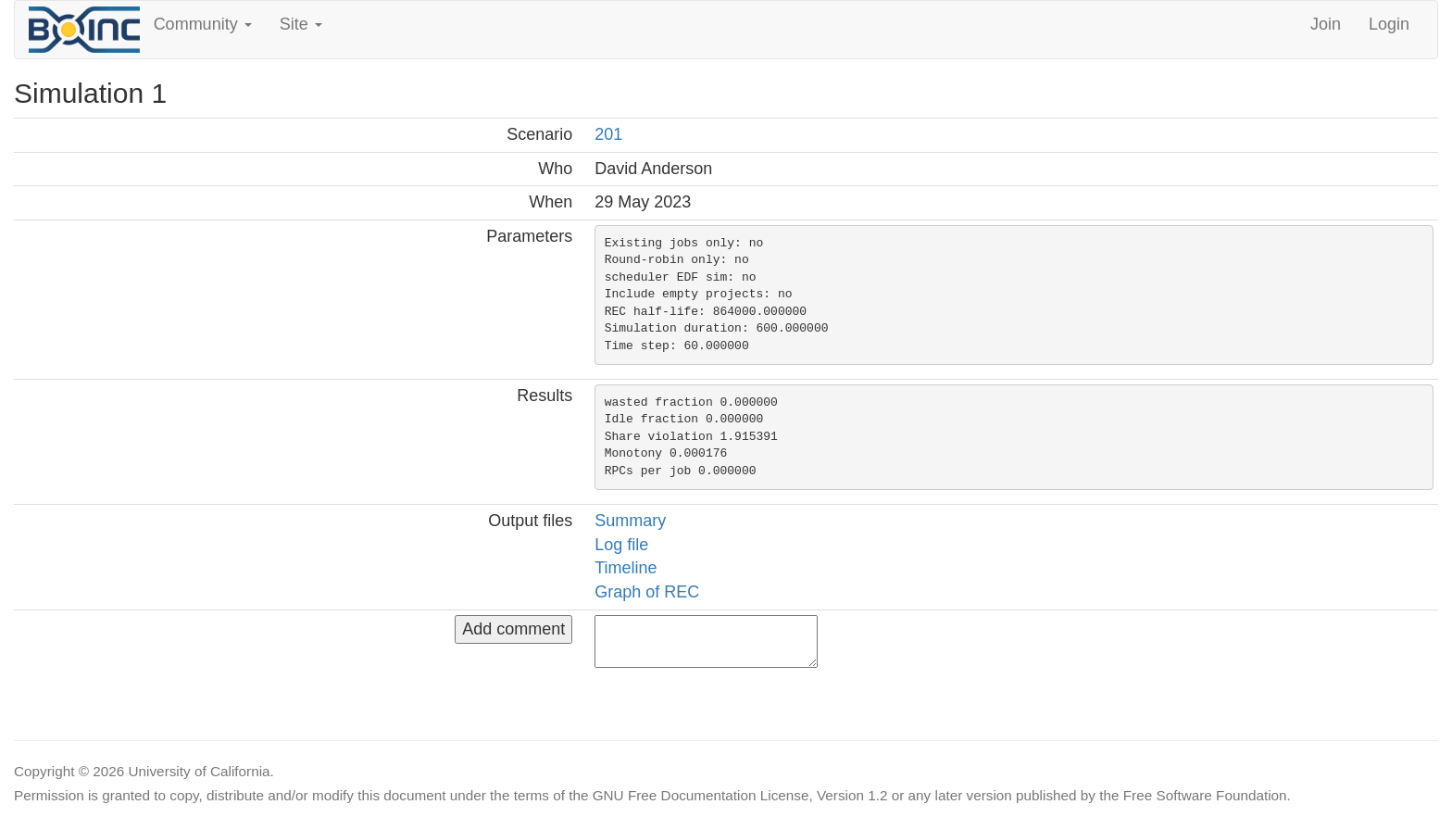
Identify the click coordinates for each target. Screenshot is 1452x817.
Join (1325, 24)
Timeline (626, 568)
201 (608, 134)
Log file (621, 544)
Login (1389, 24)
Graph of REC (647, 592)
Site (301, 24)
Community (203, 24)
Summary (630, 520)
